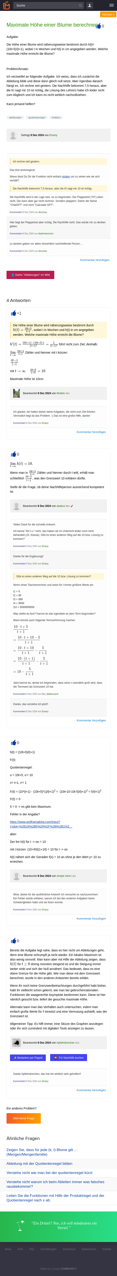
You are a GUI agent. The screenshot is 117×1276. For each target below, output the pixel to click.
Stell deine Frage (23, 1118)
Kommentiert (16, 212)
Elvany (53, 135)
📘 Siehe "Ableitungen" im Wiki (30, 274)
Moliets (61, 393)
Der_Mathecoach (50, 694)
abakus (61, 506)
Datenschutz (89, 1249)
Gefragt (25, 135)
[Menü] (111, 5)
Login (89, 5)
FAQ (31, 1249)
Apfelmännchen (46, 233)
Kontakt (106, 1249)
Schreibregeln (48, 1249)
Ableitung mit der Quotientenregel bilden (39, 1164)
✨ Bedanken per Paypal (27, 1057)
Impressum (69, 1249)
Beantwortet (30, 393)
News (8, 1249)
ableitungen (15, 117)
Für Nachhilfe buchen (71, 1057)
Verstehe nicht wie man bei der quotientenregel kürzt (49, 1173)
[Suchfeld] (48, 5)
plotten (66, 176)
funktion (56, 117)
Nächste (108, 14)
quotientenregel (36, 117)
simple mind (64, 875)
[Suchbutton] (80, 5)
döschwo (42, 212)
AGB (20, 1249)
